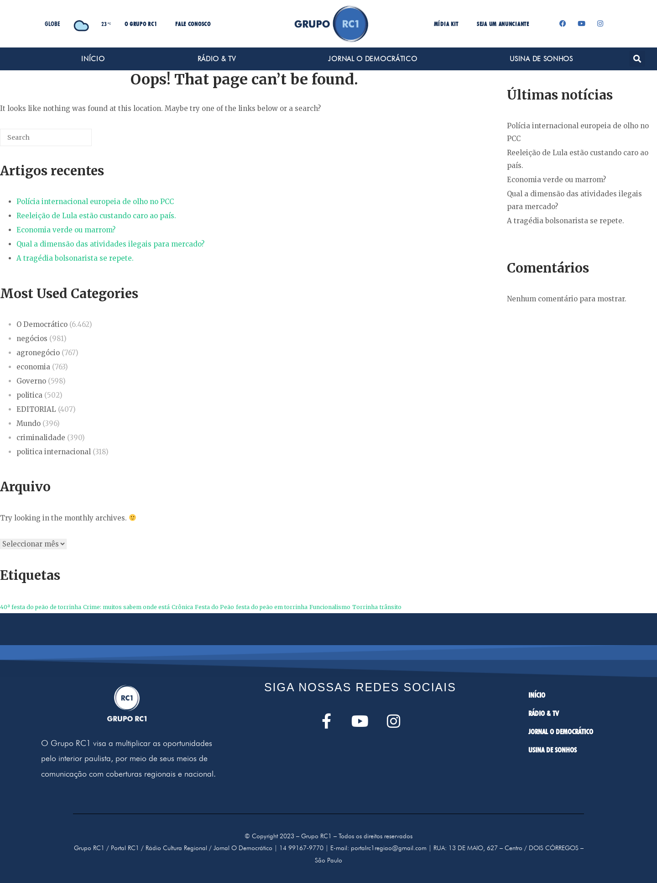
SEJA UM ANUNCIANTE (503, 23)
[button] (637, 59)
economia (33, 367)
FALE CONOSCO (192, 23)
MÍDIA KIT (446, 23)
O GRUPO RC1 (141, 23)
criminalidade (40, 437)
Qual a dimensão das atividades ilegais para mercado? (110, 244)
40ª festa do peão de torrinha (40, 607)
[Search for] (46, 137)
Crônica (182, 607)
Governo (31, 381)
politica (29, 395)
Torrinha (365, 607)
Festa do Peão (214, 607)
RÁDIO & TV (217, 59)
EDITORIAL (36, 409)
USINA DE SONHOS (541, 59)
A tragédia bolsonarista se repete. (75, 258)
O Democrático (42, 324)
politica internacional (53, 451)
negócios (31, 338)
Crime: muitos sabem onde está (126, 607)
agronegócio (38, 352)
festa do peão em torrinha (272, 607)
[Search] (71, 141)
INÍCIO (92, 59)
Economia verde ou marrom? (65, 230)
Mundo (28, 423)
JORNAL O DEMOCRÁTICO (372, 59)
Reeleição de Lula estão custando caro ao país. (96, 215)
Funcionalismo (329, 607)
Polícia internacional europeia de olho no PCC (95, 201)
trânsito (391, 607)
